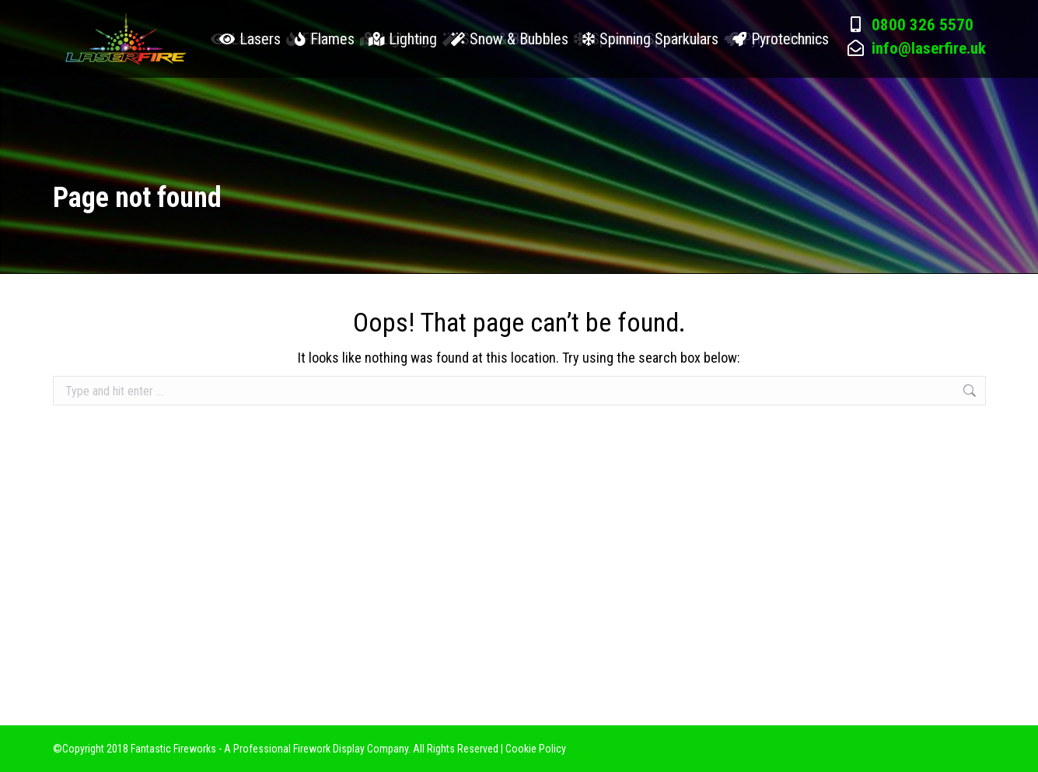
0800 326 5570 (922, 64)
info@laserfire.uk (929, 88)
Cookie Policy (535, 748)
